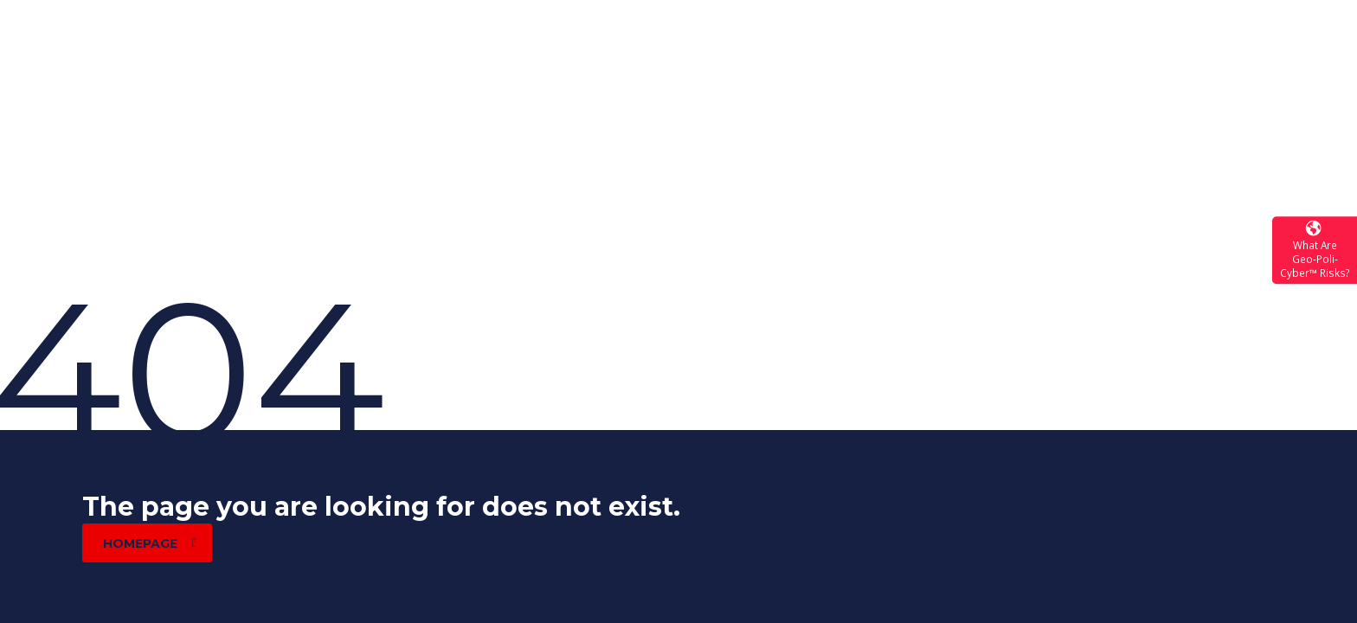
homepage (149, 543)
